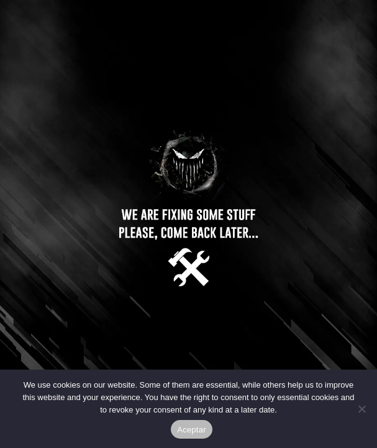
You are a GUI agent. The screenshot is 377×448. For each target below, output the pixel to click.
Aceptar (191, 429)
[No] (361, 409)
